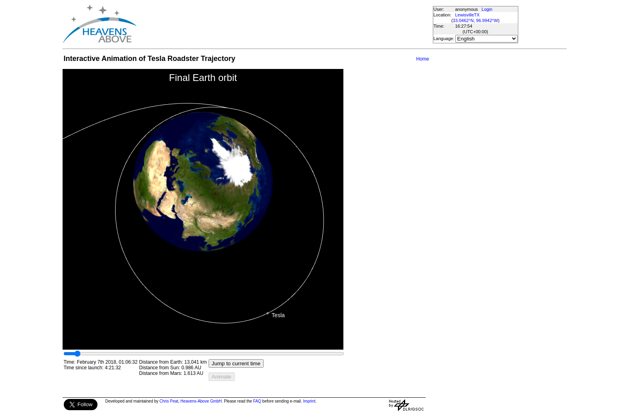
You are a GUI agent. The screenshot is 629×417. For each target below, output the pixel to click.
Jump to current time (236, 363)
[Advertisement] (284, 24)
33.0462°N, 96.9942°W (475, 20)
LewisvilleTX (467, 14)
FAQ (257, 401)
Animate (221, 377)
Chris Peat (169, 401)
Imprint (309, 401)
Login (487, 9)
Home (422, 59)
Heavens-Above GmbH (201, 401)
